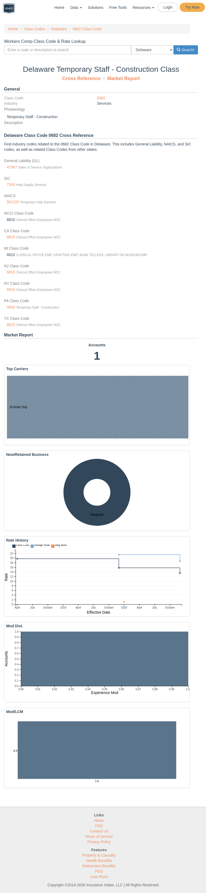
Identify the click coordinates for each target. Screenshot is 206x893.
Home (59, 7)
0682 (101, 98)
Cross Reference (81, 78)
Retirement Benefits (99, 866)
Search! (185, 50)
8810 (11, 237)
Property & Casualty (99, 855)
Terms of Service (99, 836)
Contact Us (99, 831)
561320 (13, 202)
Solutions (96, 7)
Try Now (192, 7)
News (99, 820)
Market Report (123, 78)
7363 (11, 184)
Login (167, 7)
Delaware (59, 29)
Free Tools (118, 7)
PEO (99, 871)
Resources (143, 7)
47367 (12, 167)
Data (76, 7)
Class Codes (34, 29)
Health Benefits (99, 860)
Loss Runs (99, 877)
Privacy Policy (99, 842)
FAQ (99, 826)
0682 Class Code (87, 29)
